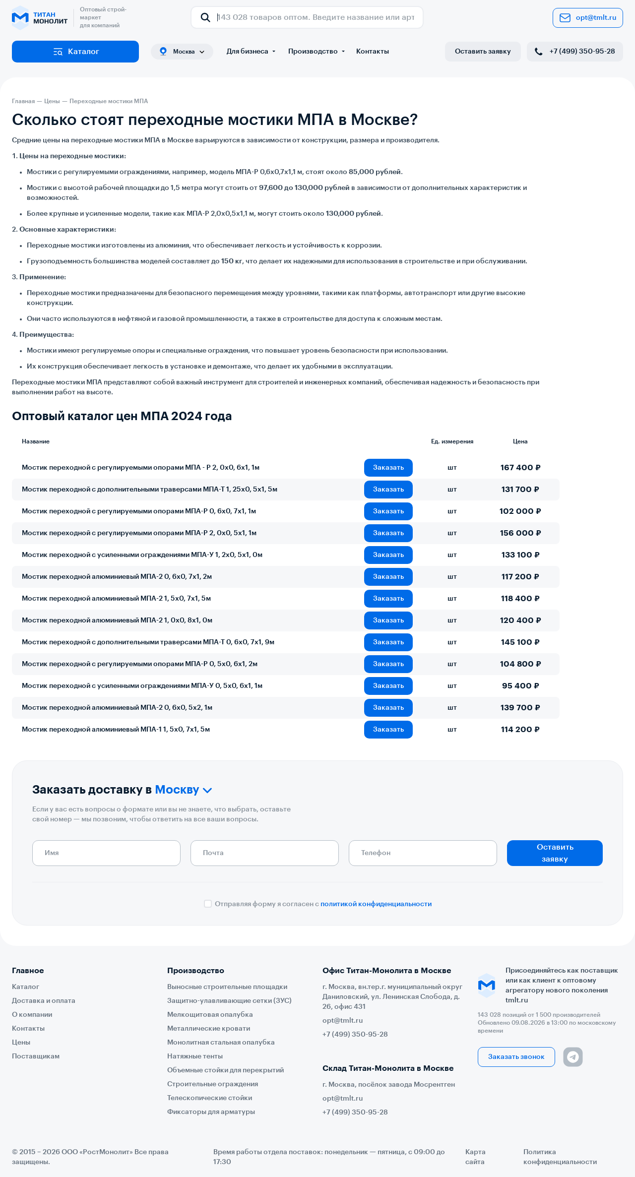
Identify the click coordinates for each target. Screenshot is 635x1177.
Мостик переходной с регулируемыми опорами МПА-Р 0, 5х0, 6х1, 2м (139, 664)
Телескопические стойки (209, 1098)
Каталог (75, 52)
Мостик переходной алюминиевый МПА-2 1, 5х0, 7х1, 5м (116, 598)
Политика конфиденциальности (560, 1157)
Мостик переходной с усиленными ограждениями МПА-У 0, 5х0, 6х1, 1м (142, 685)
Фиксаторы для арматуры (211, 1112)
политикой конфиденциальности (376, 904)
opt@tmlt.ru (588, 18)
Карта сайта (475, 1157)
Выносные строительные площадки (227, 987)
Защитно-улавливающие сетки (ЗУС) (229, 1000)
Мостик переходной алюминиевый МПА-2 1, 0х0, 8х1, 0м (117, 620)
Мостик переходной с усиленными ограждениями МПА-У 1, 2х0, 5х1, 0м (142, 555)
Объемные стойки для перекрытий (225, 1070)
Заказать (388, 467)
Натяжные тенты (195, 1056)
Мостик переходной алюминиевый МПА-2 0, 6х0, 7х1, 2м (117, 576)
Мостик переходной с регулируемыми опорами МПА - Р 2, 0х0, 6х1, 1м (140, 467)
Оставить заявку (483, 51)
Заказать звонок (516, 1056)
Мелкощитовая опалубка (210, 1014)
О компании (32, 1014)
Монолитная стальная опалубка (221, 1042)
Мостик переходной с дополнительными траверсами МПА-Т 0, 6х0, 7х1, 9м (148, 642)
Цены (21, 1042)
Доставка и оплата (43, 1000)
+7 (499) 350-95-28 (574, 52)
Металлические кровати (208, 1028)
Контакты (372, 51)
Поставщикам (36, 1056)
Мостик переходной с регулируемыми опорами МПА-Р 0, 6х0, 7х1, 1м (139, 511)
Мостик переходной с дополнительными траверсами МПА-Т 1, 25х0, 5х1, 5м (149, 489)
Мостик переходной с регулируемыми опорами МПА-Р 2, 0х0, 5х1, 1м (139, 533)
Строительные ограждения (212, 1084)
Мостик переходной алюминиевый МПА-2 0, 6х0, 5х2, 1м (117, 707)
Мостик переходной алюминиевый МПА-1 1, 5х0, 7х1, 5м (116, 729)
